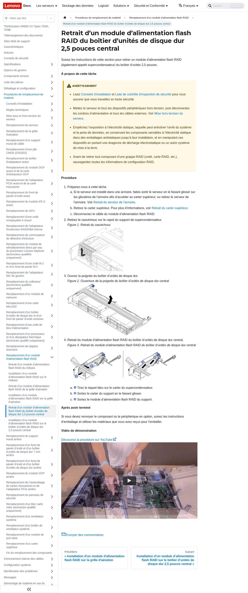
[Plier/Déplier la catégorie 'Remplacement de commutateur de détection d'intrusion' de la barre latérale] (52, 236)
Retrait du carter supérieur (170, 208)
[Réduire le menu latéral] (29, 589)
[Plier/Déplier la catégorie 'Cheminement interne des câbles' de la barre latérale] (52, 559)
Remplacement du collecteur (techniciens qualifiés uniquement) (23, 285)
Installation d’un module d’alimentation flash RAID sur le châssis (27, 377)
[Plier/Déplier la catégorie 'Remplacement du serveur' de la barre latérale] (52, 125)
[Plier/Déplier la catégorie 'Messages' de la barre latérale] (52, 577)
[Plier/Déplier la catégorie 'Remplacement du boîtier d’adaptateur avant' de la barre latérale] (52, 160)
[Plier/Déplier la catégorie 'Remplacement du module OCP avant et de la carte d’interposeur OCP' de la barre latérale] (52, 171)
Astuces (9, 52)
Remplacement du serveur (22, 125)
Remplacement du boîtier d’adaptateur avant (21, 160)
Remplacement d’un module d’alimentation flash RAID (23, 357)
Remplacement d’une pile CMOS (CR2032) (21, 151)
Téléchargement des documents (23, 35)
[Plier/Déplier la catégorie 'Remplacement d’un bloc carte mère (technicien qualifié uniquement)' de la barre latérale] (52, 507)
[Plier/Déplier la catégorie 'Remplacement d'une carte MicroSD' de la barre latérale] (52, 304)
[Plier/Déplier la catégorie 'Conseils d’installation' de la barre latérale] (52, 104)
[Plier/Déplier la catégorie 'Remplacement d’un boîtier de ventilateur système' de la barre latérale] (52, 527)
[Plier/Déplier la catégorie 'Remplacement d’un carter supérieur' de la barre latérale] (52, 545)
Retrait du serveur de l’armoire (114, 202)
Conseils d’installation (19, 103)
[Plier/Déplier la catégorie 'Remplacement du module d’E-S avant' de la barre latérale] (52, 203)
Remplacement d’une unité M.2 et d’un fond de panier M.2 (25, 265)
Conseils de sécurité (16, 58)
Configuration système (17, 565)
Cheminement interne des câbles (24, 558)
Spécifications (12, 64)
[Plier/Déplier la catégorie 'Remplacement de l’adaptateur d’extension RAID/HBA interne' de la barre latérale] (52, 227)
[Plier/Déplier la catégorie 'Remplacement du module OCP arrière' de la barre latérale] (52, 475)
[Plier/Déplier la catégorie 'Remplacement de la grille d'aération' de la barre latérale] (52, 133)
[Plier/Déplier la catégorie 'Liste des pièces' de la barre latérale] (52, 82)
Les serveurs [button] (45, 5)
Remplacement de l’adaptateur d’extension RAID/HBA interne (24, 227)
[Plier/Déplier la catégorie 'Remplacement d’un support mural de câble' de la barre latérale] (52, 142)
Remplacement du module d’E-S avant (25, 203)
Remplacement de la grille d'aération (22, 133)
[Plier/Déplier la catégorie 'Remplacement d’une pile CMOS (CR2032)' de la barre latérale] (52, 151)
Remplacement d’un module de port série (25, 536)
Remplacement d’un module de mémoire (25, 295)
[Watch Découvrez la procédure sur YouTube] (129, 480)
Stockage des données (78, 5)
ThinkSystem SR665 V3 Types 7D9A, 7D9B (26, 28)
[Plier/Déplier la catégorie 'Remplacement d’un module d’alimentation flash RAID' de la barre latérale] (52, 357)
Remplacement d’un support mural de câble (23, 142)
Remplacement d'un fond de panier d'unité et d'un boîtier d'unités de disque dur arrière (23, 464)
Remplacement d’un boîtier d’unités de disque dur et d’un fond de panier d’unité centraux (24, 315)
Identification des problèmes (21, 571)
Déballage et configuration (19, 88)
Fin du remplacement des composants (29, 552)
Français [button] (186, 5)
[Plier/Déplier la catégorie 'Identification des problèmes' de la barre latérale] (52, 571)
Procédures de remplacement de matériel (23, 96)
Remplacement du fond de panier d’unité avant (22, 194)
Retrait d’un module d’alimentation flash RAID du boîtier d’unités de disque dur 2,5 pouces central (29, 411)
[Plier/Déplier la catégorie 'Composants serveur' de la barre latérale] (52, 76)
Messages (10, 577)
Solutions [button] (119, 5)
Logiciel (103, 5)
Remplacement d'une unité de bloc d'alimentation (24, 326)
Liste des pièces (13, 82)
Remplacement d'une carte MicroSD (22, 305)
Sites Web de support (17, 41)
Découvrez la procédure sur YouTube (88, 439)
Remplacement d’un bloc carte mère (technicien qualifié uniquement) (24, 507)
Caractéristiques (13, 46)
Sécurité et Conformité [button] (149, 5)
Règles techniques (17, 109)
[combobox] (9, 18)
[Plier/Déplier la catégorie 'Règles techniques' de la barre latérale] (52, 110)
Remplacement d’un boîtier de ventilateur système (24, 527)
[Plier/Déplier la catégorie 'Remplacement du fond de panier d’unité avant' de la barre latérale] (52, 194)
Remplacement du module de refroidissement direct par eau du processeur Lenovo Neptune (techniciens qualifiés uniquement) (25, 251)
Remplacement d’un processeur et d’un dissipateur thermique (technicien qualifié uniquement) (25, 337)
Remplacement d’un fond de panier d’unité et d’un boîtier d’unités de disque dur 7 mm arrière (23, 450)
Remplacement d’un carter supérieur (22, 545)
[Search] (225, 6)
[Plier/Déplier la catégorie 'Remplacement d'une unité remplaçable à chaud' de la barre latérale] (52, 218)
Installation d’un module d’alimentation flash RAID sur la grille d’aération (31, 398)
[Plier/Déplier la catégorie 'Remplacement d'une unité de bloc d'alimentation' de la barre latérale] (52, 326)
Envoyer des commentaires (82, 535)
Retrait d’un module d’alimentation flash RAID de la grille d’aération (29, 388)
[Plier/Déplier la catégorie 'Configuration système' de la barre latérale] (52, 565)
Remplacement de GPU (20, 210)
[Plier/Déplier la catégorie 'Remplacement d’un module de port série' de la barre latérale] (52, 536)
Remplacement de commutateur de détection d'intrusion (25, 236)
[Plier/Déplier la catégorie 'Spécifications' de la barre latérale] (52, 64)
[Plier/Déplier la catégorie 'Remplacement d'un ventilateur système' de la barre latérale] (52, 518)
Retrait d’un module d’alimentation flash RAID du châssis (29, 366)
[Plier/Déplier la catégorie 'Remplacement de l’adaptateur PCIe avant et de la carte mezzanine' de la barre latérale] (52, 183)
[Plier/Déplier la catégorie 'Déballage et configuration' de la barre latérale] (52, 88)
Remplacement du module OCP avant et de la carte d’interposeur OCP (25, 171)
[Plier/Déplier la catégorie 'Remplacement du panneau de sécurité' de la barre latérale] (52, 496)
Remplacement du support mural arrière (22, 437)
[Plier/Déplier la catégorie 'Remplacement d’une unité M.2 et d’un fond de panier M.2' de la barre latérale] (52, 265)
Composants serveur (16, 76)
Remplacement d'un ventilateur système (25, 518)
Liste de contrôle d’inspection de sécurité (143, 94)
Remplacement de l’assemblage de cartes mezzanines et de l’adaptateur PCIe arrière (25, 486)
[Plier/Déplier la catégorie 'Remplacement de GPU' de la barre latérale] (52, 211)
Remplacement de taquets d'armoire (22, 348)
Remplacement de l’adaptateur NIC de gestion (24, 274)
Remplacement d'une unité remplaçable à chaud (22, 218)
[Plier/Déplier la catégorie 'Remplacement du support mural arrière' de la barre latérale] (52, 437)
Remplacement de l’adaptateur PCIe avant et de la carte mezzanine (24, 183)
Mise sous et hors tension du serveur (23, 117)
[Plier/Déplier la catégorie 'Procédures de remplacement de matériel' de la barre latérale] (52, 96)
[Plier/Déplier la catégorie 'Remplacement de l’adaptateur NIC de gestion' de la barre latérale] (52, 274)
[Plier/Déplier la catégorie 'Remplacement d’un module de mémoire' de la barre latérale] (52, 295)
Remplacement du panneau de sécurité (24, 496)
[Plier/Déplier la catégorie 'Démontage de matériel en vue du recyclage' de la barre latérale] (52, 585)
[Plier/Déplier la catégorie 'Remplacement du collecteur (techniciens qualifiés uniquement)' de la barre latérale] (52, 285)
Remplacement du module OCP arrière (25, 475)
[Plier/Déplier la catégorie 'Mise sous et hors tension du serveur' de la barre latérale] (52, 117)
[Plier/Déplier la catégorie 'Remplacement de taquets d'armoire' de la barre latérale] (52, 348)
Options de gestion (15, 70)
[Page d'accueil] (65, 18)
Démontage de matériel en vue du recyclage (24, 585)
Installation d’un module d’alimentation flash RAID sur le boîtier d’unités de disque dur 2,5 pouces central (27, 425)
